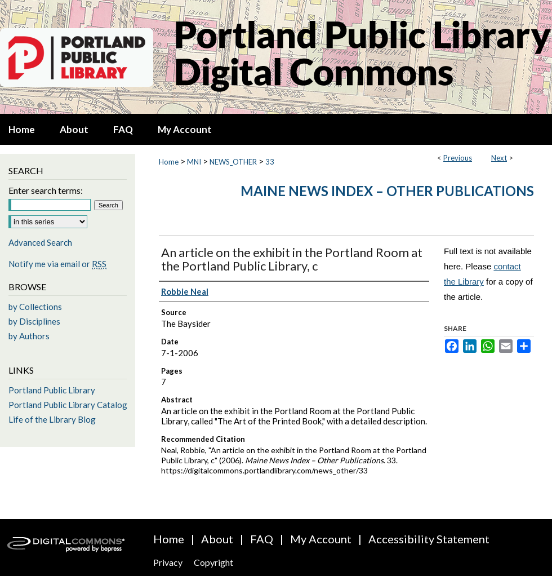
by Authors (29, 336)
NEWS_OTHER (233, 161)
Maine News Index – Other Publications (387, 191)
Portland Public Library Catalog (67, 405)
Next (499, 157)
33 (269, 161)
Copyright (213, 562)
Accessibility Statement (428, 539)
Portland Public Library (51, 390)
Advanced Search (40, 242)
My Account (320, 539)
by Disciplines (34, 321)
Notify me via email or (57, 264)
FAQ (261, 539)
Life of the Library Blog (52, 419)
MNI (194, 161)
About (217, 539)
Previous (457, 157)
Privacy (167, 562)
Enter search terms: (45, 190)
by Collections (35, 307)
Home (169, 161)
